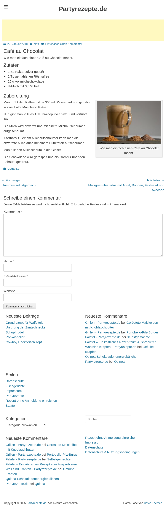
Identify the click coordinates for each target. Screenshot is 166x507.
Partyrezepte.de (83, 8)
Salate (10, 405)
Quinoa (119, 361)
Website (9, 291)
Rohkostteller (15, 337)
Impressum (14, 391)
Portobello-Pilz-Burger (142, 332)
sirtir (36, 44)
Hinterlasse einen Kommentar (63, 44)
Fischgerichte (15, 386)
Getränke (13, 168)
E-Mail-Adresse (15, 276)
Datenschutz (15, 381)
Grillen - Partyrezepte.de (102, 322)
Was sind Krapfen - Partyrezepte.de (110, 347)
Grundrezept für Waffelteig (24, 322)
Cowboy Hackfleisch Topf (24, 342)
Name (8, 261)
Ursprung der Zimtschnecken (26, 327)
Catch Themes (153, 503)
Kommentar (12, 211)
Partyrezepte (15, 396)
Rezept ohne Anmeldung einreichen (31, 400)
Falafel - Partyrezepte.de (103, 337)
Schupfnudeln (16, 332)
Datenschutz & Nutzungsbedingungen (112, 452)
